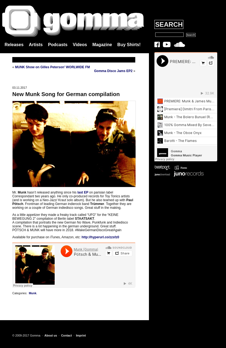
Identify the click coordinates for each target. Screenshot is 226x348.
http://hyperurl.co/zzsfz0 (100, 237)
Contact (66, 335)
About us (50, 335)
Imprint (81, 335)
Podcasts (57, 44)
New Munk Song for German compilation (66, 94)
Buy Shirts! (128, 44)
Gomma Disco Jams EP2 (113, 71)
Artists (36, 44)
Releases (14, 44)
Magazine (102, 44)
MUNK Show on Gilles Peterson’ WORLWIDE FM (52, 67)
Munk (32, 293)
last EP (82, 192)
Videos (80, 44)
